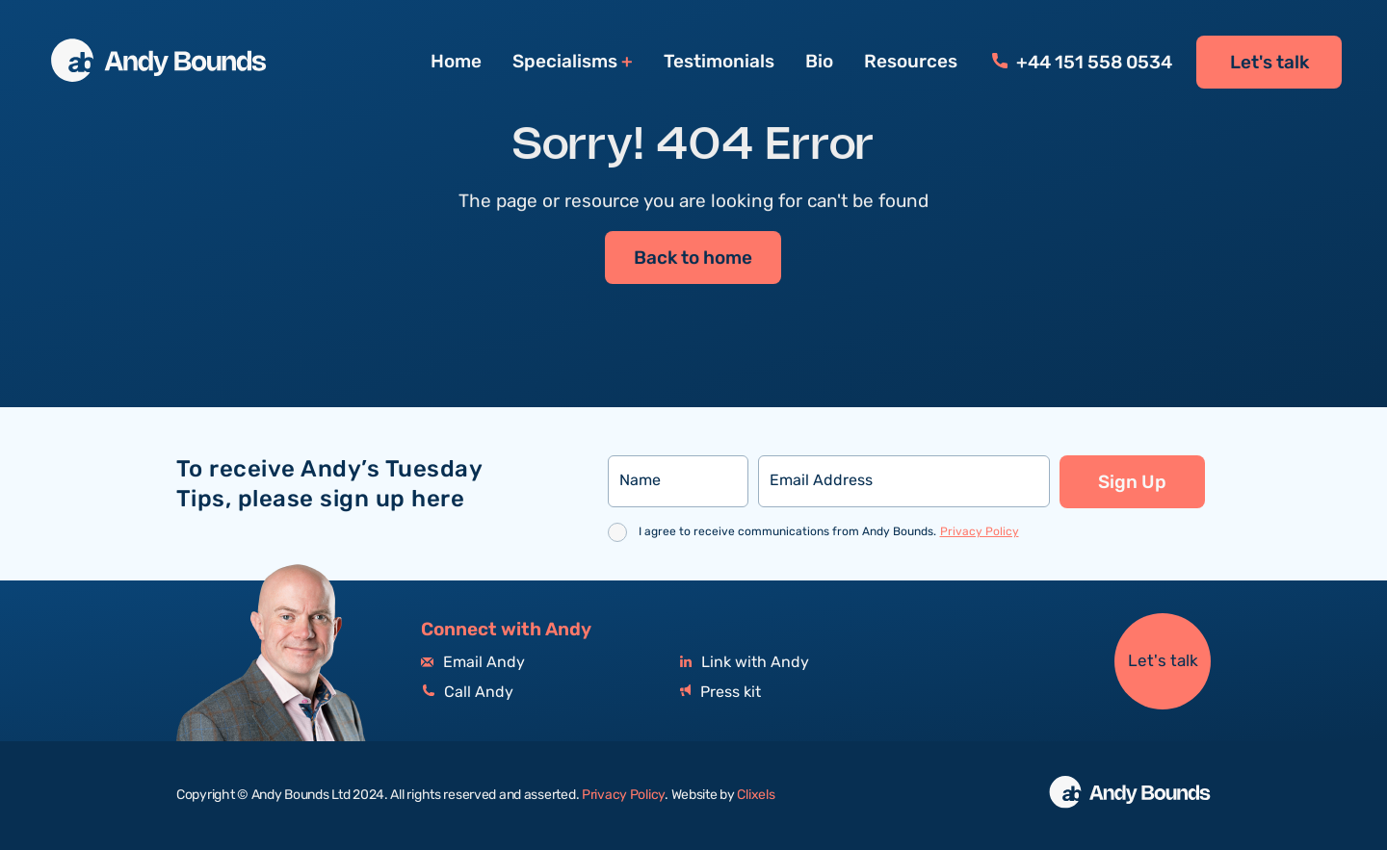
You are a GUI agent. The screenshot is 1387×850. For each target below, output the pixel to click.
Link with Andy (744, 663)
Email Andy (473, 663)
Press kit (720, 693)
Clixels (755, 795)
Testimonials (719, 61)
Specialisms (564, 62)
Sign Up (1132, 482)
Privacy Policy (979, 532)
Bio (819, 61)
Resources (910, 61)
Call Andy (467, 693)
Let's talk (1269, 62)
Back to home (693, 259)
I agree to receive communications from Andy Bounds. (829, 532)
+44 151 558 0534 (1082, 62)
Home (456, 61)
